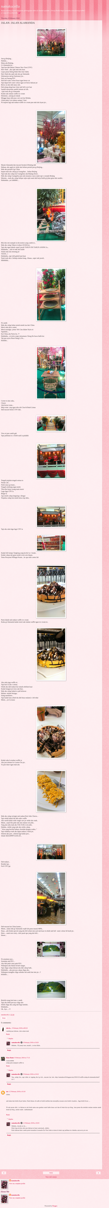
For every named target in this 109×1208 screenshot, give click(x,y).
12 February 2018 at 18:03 (31, 1123)
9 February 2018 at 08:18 (19, 1028)
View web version (51, 1177)
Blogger (54, 1206)
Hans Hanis (10, 1058)
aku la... (8, 1028)
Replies (11, 1038)
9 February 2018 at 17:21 (22, 1058)
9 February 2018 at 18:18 (31, 1074)
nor (7, 1091)
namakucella (10, 6)
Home (51, 1173)
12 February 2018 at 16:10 (17, 1091)
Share (4, 1018)
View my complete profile (17, 1183)
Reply (8, 1034)
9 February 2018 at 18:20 (31, 1042)
